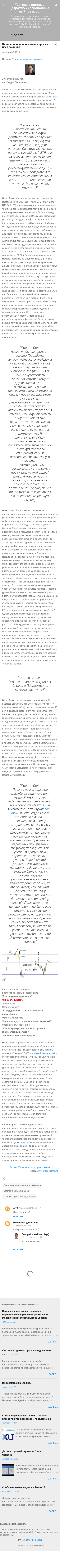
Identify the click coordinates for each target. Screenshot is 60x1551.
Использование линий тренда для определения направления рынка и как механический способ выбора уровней (25, 1314)
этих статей (27, 1142)
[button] (56, 45)
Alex (15, 1207)
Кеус (5, 223)
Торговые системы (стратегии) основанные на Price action (30, 8)
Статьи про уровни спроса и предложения (26, 1350)
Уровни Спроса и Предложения (19, 1196)
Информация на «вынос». (17, 1382)
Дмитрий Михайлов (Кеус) (35, 1234)
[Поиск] (56, 5)
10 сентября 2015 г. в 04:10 (30, 1208)
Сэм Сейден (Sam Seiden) (16, 1191)
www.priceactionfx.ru (47, 1171)
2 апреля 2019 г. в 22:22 (23, 1225)
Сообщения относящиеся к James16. (24, 1487)
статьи (13, 89)
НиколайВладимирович (25, 1222)
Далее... (53, 1341)
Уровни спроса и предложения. (28, 59)
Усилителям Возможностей (41, 1053)
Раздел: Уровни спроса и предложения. (30, 1167)
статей (53, 96)
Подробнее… (18, 34)
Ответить (18, 1216)
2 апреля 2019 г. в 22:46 (32, 1237)
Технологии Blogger (30, 1540)
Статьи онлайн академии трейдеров (22, 1185)
